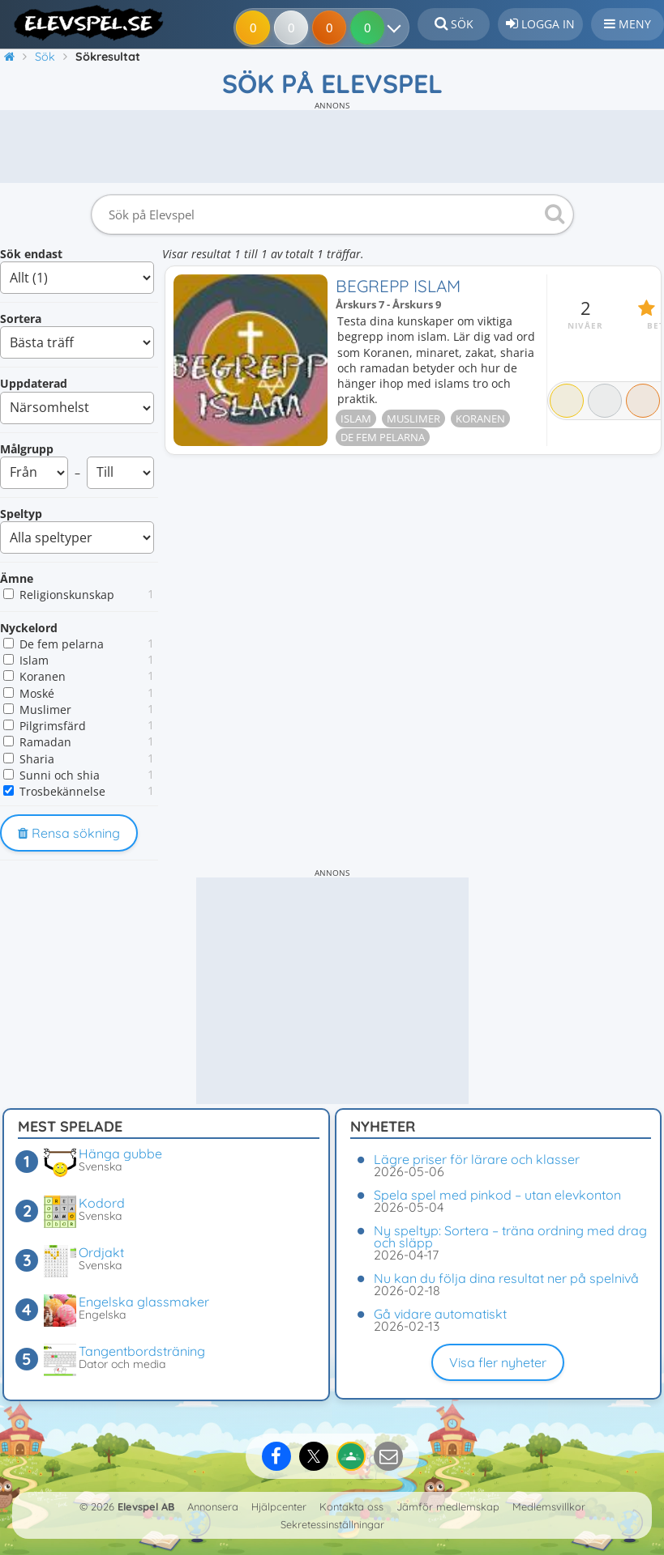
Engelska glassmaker (144, 1302)
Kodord (102, 1203)
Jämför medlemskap (447, 1506)
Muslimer (45, 709)
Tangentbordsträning (142, 1351)
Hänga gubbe (120, 1153)
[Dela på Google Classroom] (351, 1456)
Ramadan (45, 742)
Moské (36, 693)
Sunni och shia (59, 775)
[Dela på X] (313, 1456)
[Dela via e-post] (388, 1456)
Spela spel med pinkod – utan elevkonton (497, 1195)
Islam (34, 660)
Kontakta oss (351, 1506)
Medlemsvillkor (548, 1506)
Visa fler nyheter (497, 1362)
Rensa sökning (69, 833)
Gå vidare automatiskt (440, 1314)
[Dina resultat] (397, 27)
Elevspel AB (146, 1506)
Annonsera (212, 1506)
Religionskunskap (66, 594)
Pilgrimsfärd (52, 725)
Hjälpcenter (278, 1506)
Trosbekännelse (62, 791)
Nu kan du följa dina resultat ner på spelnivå (506, 1278)
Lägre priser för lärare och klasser (477, 1159)
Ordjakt (101, 1252)
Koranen (42, 676)
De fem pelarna (61, 644)
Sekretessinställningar (332, 1524)
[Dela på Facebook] (276, 1456)
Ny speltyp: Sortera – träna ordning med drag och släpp (510, 1236)
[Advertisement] (332, 146)
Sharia (36, 759)
